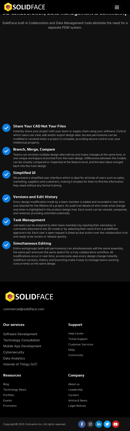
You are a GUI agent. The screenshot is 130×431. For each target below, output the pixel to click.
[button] (117, 7)
